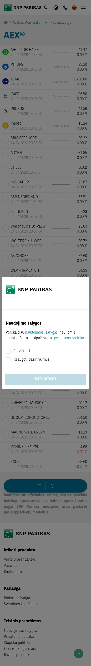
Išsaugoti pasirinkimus (31, 360)
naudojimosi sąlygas (41, 333)
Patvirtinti (21, 351)
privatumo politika (69, 338)
